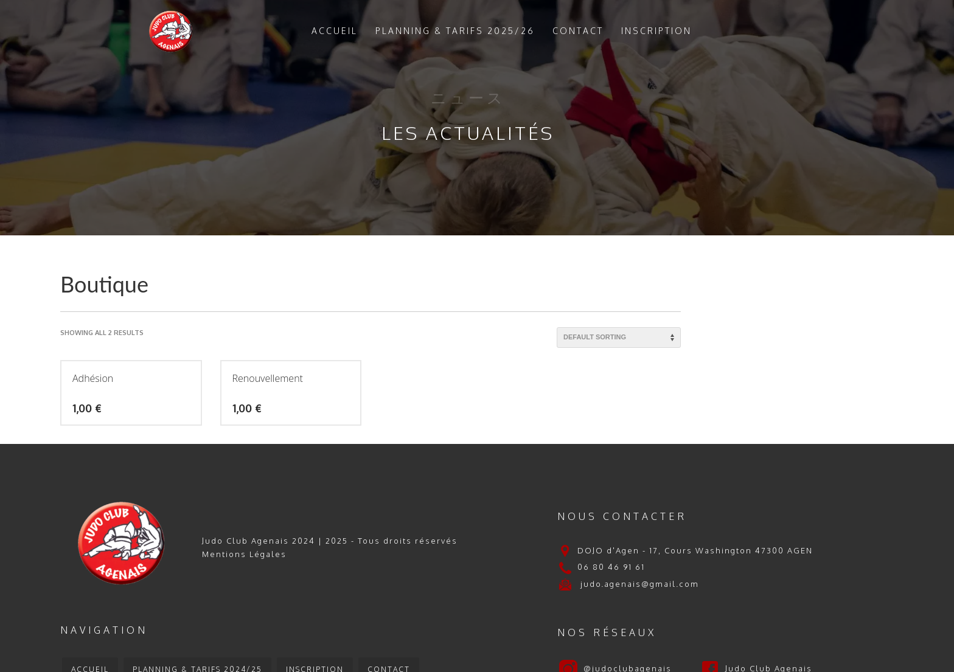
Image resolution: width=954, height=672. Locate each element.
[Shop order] (619, 337)
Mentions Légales (244, 554)
